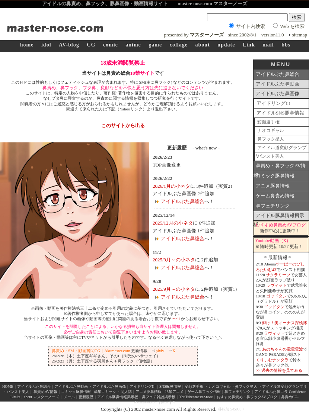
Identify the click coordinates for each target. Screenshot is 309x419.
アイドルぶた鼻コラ (271, 392)
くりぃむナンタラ (272, 360)
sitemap (299, 35)
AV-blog (69, 45)
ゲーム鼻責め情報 (275, 196)
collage (179, 45)
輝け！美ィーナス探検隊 (284, 322)
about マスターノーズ (41, 397)
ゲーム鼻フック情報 (204, 392)
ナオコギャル (270, 130)
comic (110, 45)
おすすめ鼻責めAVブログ (280, 225)
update (226, 45)
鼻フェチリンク (273, 206)
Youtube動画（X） (273, 240)
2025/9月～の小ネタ (174, 259)
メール (69, 397)
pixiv (160, 350)
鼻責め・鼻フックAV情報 (280, 167)
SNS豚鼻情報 (170, 386)
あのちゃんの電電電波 (282, 349)
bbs (285, 45)
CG (91, 45)
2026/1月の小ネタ (171, 186)
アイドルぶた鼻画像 (277, 93)
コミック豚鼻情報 (275, 175)
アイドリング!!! (273, 103)
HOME (7, 386)
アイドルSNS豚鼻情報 (280, 113)
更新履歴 (86, 397)
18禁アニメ (174, 392)
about (202, 45)
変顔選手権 (268, 122)
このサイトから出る (123, 125)
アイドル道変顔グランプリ (280, 148)
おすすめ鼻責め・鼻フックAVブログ (247, 397)
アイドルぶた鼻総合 (182, 201)
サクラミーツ (278, 275)
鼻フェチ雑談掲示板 (158, 397)
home (27, 45)
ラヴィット (276, 285)
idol (46, 45)
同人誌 (126, 392)
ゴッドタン (276, 296)
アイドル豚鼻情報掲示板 (279, 217)
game (155, 45)
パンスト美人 (270, 156)
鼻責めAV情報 (45, 392)
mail (268, 45)
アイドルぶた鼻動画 (277, 84)
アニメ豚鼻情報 (273, 185)
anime (133, 45)
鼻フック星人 (270, 139)
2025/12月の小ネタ (173, 223)
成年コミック (105, 392)
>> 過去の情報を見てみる (279, 370)
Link (249, 45)
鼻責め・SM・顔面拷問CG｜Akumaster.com (91, 350)
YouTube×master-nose (196, 397)
